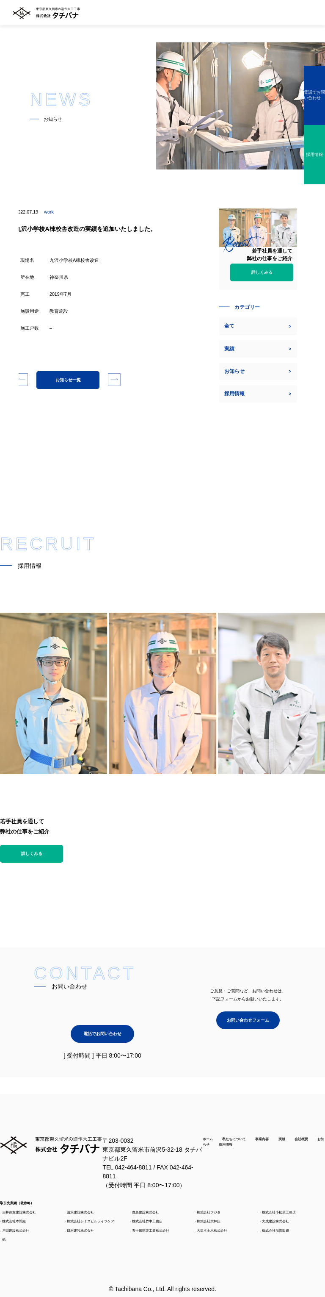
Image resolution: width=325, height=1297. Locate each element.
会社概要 (301, 1139)
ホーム (208, 1139)
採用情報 (225, 1144)
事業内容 (262, 1139)
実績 (281, 1139)
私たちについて (234, 1139)
